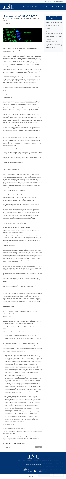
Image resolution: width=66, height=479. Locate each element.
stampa (38, 447)
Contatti (39, 464)
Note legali (27, 464)
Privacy (10, 11)
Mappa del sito (35, 464)
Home (4, 11)
